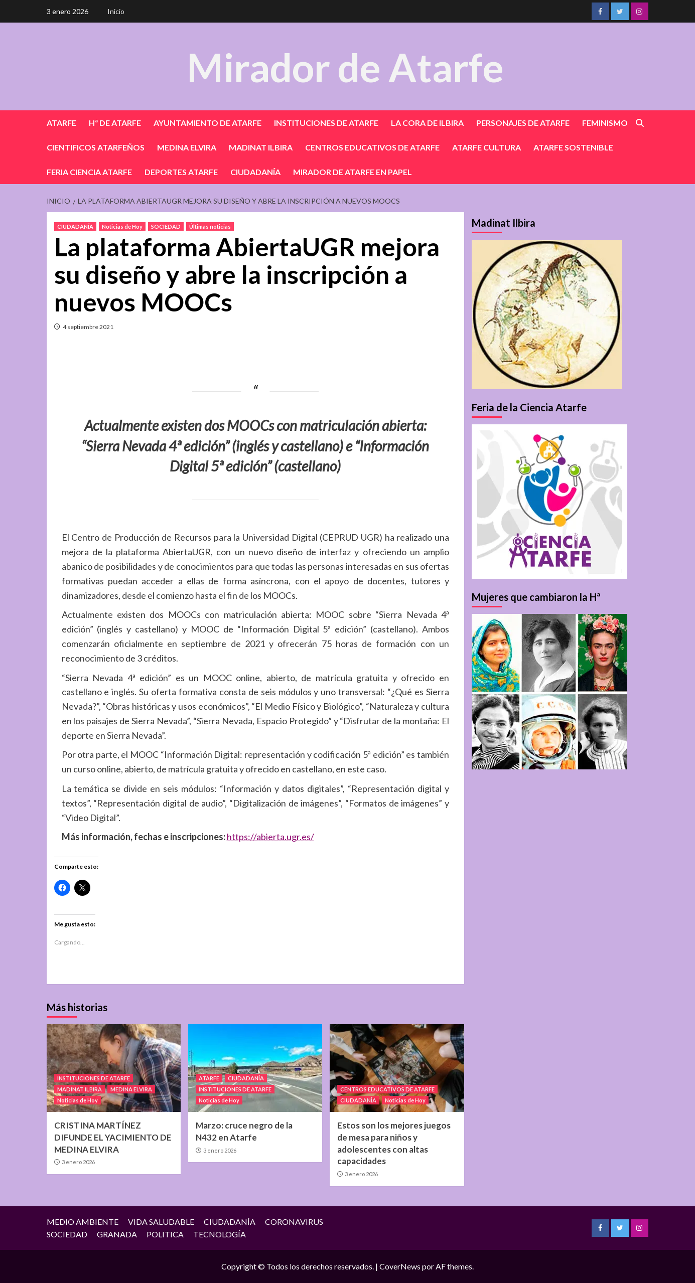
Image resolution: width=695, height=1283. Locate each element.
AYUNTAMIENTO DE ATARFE (207, 122)
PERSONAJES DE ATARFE (523, 122)
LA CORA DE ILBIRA (427, 122)
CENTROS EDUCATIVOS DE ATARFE (372, 147)
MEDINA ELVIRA (186, 147)
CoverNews (400, 1266)
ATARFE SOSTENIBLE (573, 147)
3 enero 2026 (78, 1162)
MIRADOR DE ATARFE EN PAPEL (352, 172)
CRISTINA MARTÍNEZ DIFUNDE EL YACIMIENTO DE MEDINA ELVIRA (113, 1137)
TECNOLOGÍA (219, 1234)
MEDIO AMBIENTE (82, 1221)
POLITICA (165, 1234)
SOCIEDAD (166, 226)
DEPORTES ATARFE (181, 172)
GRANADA (117, 1234)
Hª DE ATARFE (115, 122)
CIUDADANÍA (255, 172)
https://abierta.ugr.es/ (270, 836)
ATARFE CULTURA (486, 147)
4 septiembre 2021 (88, 327)
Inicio (115, 11)
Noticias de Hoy (122, 226)
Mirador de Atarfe (345, 66)
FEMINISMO (605, 122)
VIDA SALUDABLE (161, 1221)
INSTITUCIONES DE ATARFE (326, 122)
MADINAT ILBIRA (261, 147)
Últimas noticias (210, 226)
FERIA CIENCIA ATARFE (89, 172)
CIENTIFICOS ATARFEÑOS (96, 147)
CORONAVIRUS (294, 1221)
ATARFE (61, 122)
